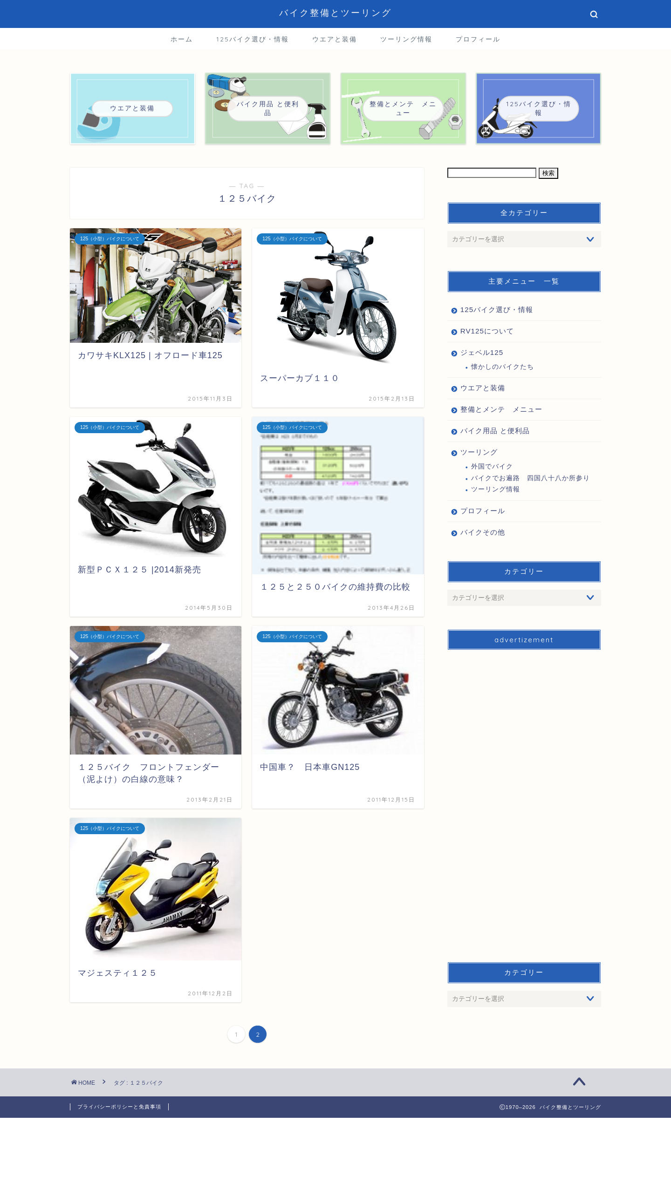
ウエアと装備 (334, 39)
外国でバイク (492, 466)
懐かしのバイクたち (502, 366)
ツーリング (479, 452)
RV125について (487, 331)
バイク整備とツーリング (335, 12)
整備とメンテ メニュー (501, 409)
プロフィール (478, 39)
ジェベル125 (481, 352)
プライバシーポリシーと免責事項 (119, 1106)
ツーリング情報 (406, 39)
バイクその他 (482, 532)
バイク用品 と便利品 (495, 431)
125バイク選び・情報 (252, 39)
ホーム (182, 39)
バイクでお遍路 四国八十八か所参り (530, 478)
